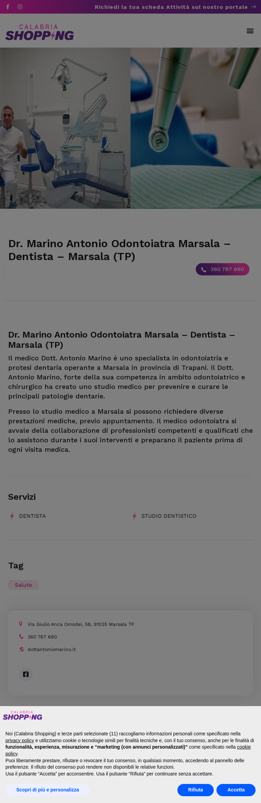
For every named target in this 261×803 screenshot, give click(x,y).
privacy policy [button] (19, 740)
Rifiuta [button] (195, 789)
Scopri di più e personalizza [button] (47, 789)
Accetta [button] (236, 789)
